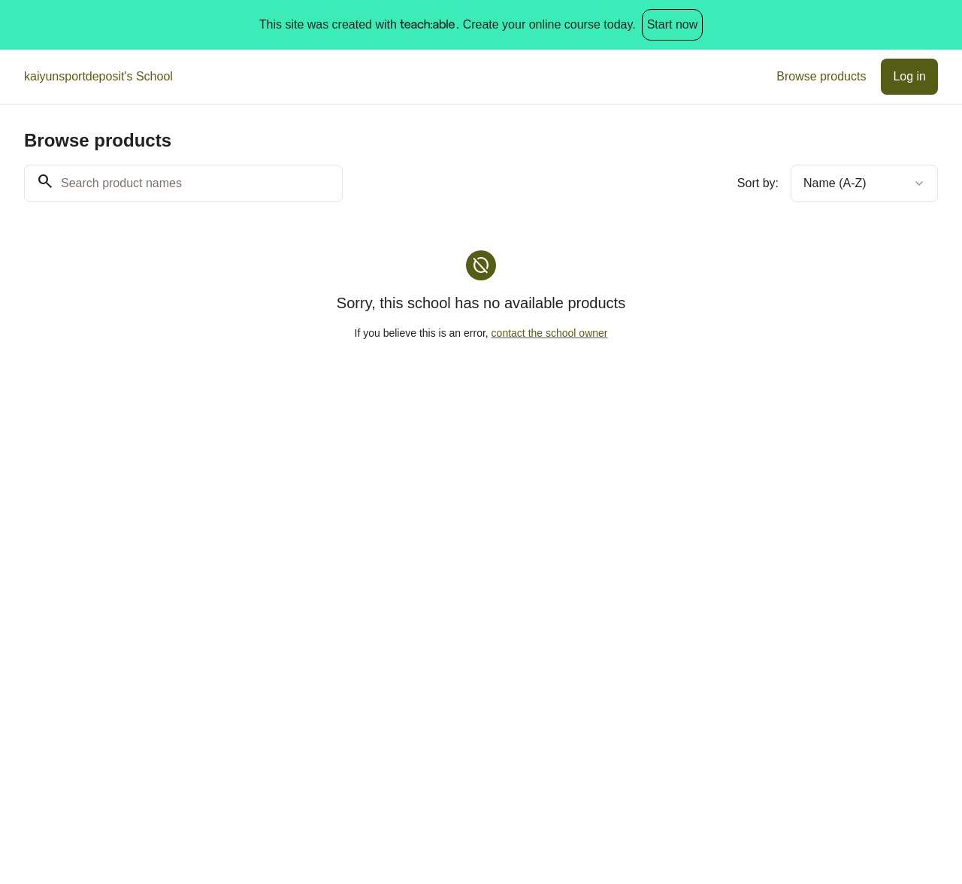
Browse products (821, 76)
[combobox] (864, 183)
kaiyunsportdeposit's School (98, 76)
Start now (672, 24)
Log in (909, 76)
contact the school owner (550, 333)
